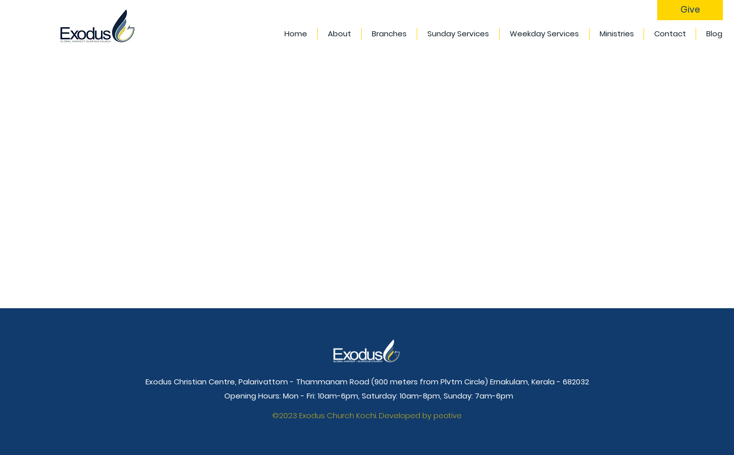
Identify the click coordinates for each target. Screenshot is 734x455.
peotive (447, 415)
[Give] (690, 10)
